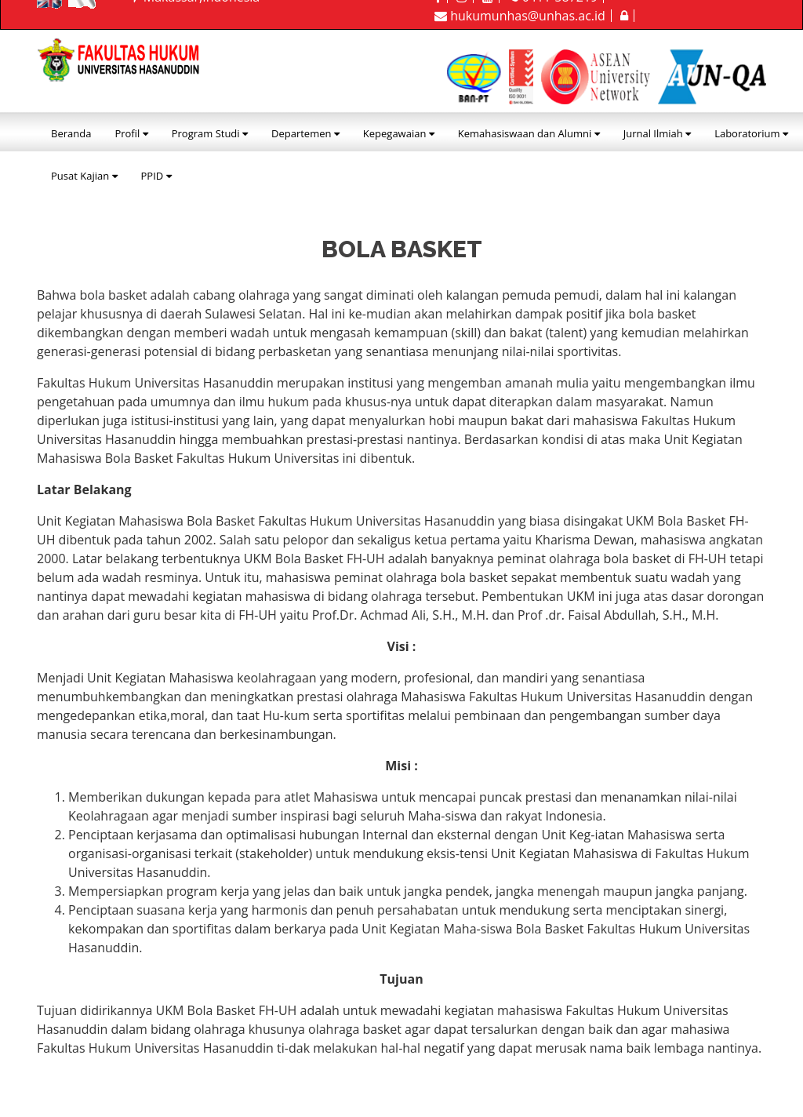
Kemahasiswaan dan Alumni (529, 133)
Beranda (71, 133)
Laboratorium (751, 133)
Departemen (305, 133)
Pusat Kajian (84, 176)
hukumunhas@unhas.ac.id (519, 15)
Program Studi (210, 133)
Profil (130, 133)
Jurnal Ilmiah (657, 133)
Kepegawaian (398, 133)
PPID (156, 176)
